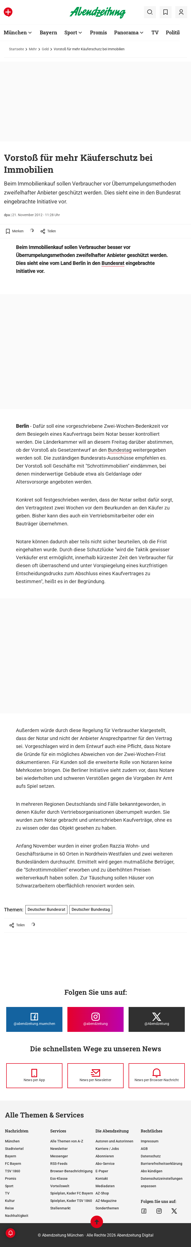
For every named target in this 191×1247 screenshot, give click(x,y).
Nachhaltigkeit (16, 1216)
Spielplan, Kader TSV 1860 (71, 1201)
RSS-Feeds (58, 1164)
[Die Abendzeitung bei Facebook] (34, 1019)
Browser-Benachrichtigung (71, 1171)
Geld (45, 49)
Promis (10, 1179)
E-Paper (102, 1171)
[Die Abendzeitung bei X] (157, 1019)
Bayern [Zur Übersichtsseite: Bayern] (48, 32)
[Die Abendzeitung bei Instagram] (95, 1019)
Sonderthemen (107, 1208)
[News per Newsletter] (95, 1075)
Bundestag (120, 450)
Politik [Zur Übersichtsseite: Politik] (173, 32)
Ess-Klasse (59, 1179)
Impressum (149, 1141)
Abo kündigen (151, 1171)
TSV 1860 (12, 1171)
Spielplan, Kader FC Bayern (71, 1193)
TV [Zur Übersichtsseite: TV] (155, 32)
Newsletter (59, 1149)
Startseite (16, 49)
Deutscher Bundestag (91, 909)
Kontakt (102, 1179)
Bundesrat (112, 263)
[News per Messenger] (34, 1075)
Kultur (10, 1201)
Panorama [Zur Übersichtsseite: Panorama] (126, 32)
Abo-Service (105, 1164)
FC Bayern (13, 1164)
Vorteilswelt (59, 1186)
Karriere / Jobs (107, 1149)
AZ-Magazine (106, 1201)
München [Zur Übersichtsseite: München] (15, 32)
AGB (144, 1149)
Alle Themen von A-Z (66, 1141)
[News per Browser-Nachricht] (157, 1075)
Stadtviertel (14, 1149)
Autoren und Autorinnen (114, 1141)
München (12, 1141)
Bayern (10, 1156)
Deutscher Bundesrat (46, 909)
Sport (9, 1186)
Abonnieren (105, 1156)
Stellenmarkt (60, 1208)
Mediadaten (105, 1186)
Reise (9, 1208)
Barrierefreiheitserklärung (161, 1164)
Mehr (33, 49)
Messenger (59, 1156)
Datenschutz (151, 1156)
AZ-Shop (102, 1193)
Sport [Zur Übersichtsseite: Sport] (70, 32)
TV (7, 1193)
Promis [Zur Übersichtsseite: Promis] (98, 32)
